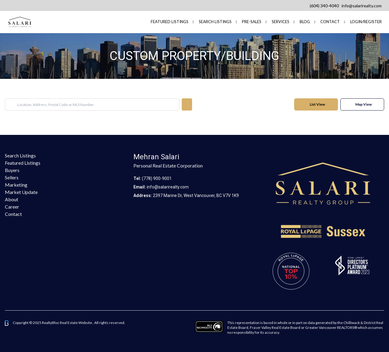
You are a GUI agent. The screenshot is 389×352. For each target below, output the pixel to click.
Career (12, 206)
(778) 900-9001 (157, 178)
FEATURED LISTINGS (169, 21)
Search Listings (215, 21)
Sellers (12, 177)
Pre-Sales (251, 21)
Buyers (12, 170)
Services (280, 21)
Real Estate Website (76, 322)
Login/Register (366, 21)
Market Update (21, 192)
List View (317, 104)
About (11, 199)
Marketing (16, 185)
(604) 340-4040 (324, 5)
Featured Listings (22, 163)
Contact (330, 21)
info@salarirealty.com (362, 5)
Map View (363, 104)
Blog (305, 21)
